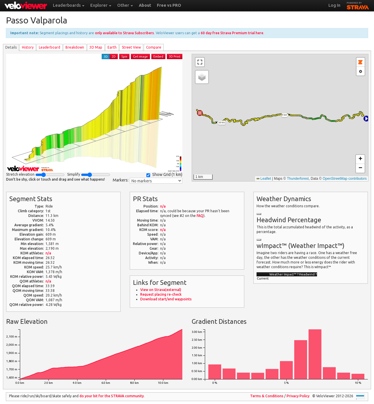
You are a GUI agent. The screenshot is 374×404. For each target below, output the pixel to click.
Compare (153, 47)
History (28, 47)
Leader (49, 47)
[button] (366, 118)
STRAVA (358, 5)
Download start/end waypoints (166, 299)
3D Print (174, 56)
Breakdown (74, 47)
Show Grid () (164, 174)
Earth (112, 47)
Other (125, 5)
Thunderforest (298, 179)
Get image (140, 56)
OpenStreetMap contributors (345, 179)
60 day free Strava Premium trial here (232, 33)
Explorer (100, 5)
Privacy (298, 396)
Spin (124, 56)
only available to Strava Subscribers (124, 33)
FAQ (200, 216)
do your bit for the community (111, 396)
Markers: (121, 180)
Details (11, 47)
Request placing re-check (160, 294)
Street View (131, 47)
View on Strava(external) (160, 290)
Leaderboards (68, 5)
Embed (158, 56)
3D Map (95, 47)
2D (114, 56)
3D (106, 56)
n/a (48, 253)
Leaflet (264, 179)
